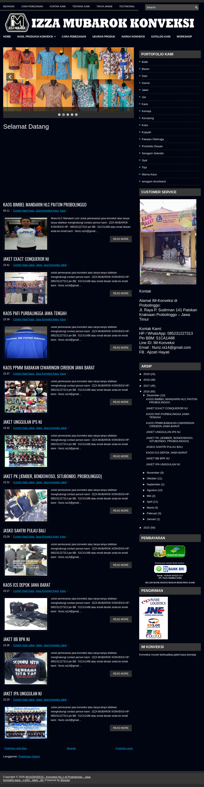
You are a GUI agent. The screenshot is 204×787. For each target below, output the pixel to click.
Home (7, 36)
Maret (151, 507)
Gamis (146, 83)
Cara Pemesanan (32, 6)
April (150, 501)
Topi (144, 167)
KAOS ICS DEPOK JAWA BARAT (27, 585)
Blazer (146, 69)
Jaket (39, 265)
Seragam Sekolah (153, 153)
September (154, 484)
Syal (144, 160)
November (153, 472)
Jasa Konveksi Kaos (47, 210)
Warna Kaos (149, 174)
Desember (153, 395)
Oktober (152, 478)
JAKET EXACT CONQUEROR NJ (26, 259)
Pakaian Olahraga (153, 139)
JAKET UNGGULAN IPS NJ (22, 422)
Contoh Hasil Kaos (23, 210)
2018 (146, 379)
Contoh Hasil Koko (23, 536)
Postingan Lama (124, 748)
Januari (152, 519)
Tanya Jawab (104, 6)
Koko (63, 536)
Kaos (63, 210)
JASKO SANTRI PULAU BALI (24, 530)
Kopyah (146, 132)
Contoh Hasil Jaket (24, 265)
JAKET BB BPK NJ (16, 639)
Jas (144, 97)
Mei (149, 495)
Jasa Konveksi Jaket (55, 265)
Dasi (144, 76)
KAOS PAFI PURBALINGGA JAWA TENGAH (35, 313)
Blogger (65, 780)
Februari (152, 513)
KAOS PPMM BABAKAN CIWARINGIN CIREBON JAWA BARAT (49, 367)
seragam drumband (154, 181)
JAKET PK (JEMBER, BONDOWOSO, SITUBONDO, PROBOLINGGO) (52, 476)
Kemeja (146, 111)
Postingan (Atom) (29, 756)
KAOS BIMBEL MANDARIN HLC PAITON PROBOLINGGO (44, 204)
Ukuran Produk (103, 36)
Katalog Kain (160, 36)
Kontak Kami (57, 6)
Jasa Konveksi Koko (47, 536)
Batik (145, 61)
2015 (146, 527)
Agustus (152, 490)
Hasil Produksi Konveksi (37, 35)
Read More (121, 239)
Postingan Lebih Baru (15, 748)
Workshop (184, 36)
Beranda (8, 6)
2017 (146, 385)
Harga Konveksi (133, 36)
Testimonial (127, 6)
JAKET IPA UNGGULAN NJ (22, 693)
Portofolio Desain (152, 146)
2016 (146, 391)
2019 (146, 374)
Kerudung (148, 118)
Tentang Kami (81, 6)
